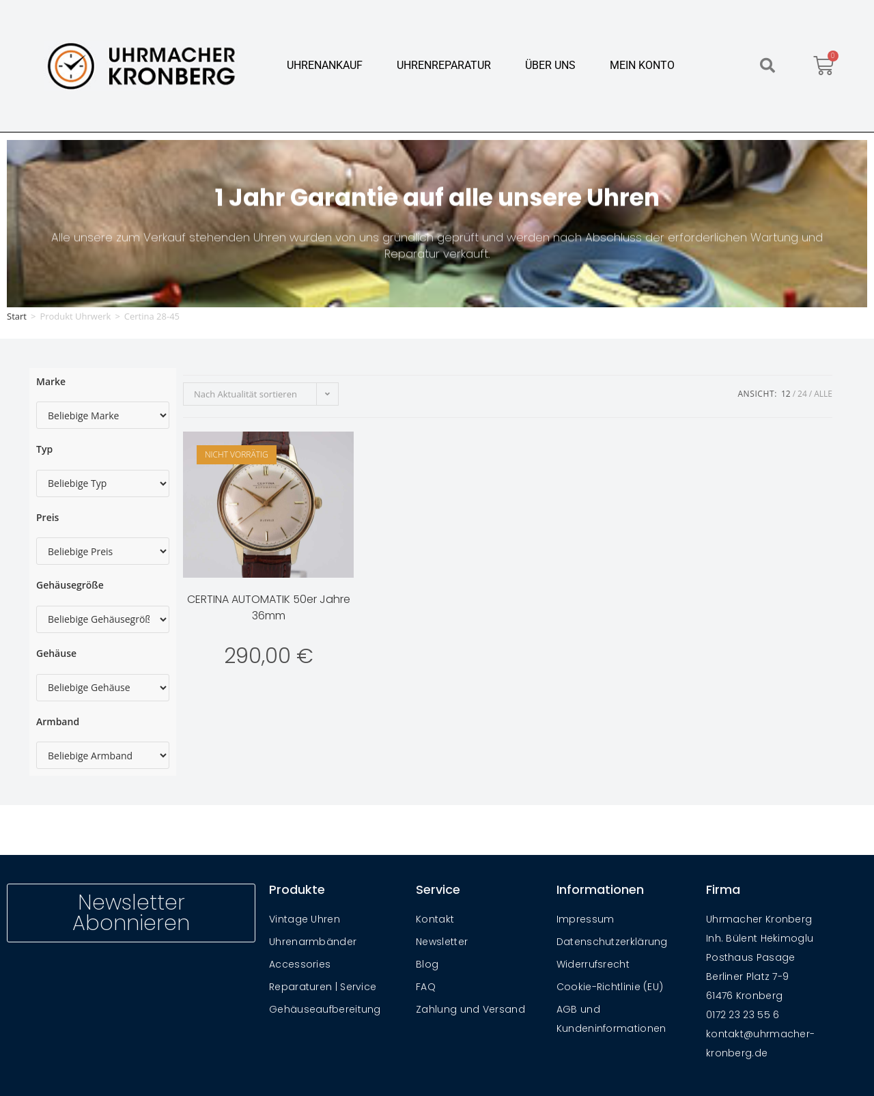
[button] (767, 65)
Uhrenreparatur (444, 65)
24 (802, 393)
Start (17, 316)
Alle (823, 393)
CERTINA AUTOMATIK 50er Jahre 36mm (268, 607)
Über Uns (550, 65)
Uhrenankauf (325, 65)
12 (786, 393)
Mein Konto (642, 65)
